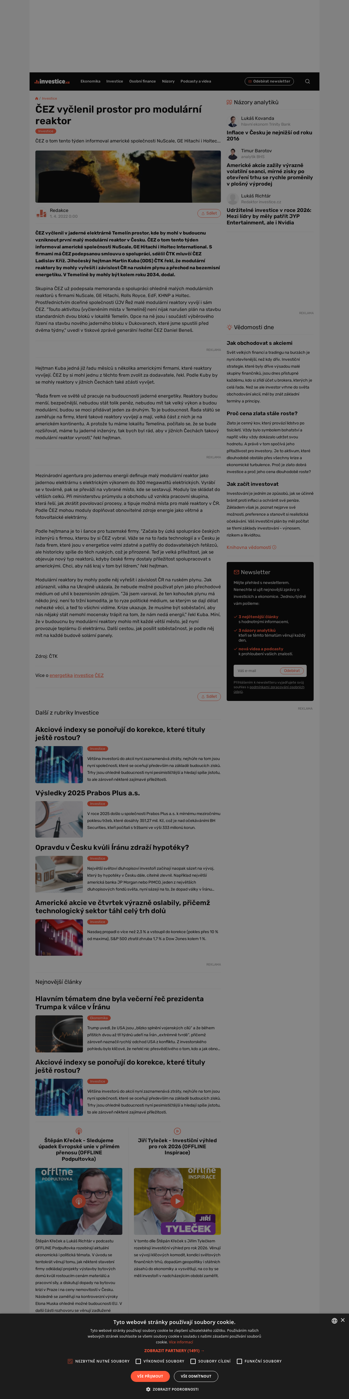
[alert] (174, 699)
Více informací (181, 1342)
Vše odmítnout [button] (196, 1376)
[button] (174, 1350)
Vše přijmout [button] (150, 1376)
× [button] (342, 1320)
